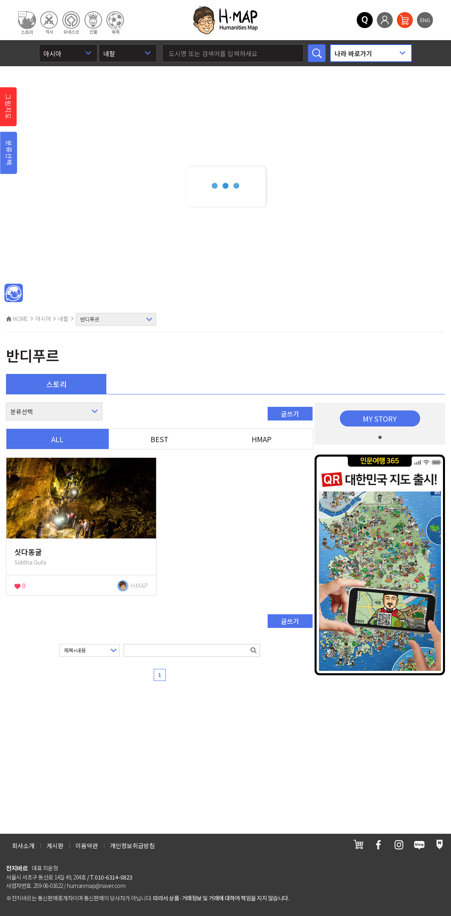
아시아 (43, 319)
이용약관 (86, 845)
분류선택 (9, 153)
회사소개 (23, 845)
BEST (159, 439)
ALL (57, 439)
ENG (425, 20)
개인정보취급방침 (132, 845)
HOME (17, 319)
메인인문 (13, 293)
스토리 (56, 384)
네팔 (63, 319)
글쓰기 (290, 413)
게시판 (55, 845)
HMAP (262, 439)
